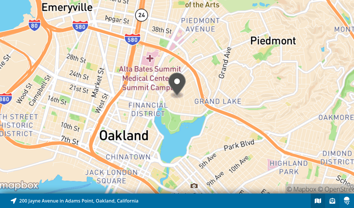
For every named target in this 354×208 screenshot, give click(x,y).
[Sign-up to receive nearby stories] (332, 201)
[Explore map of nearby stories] (177, 97)
